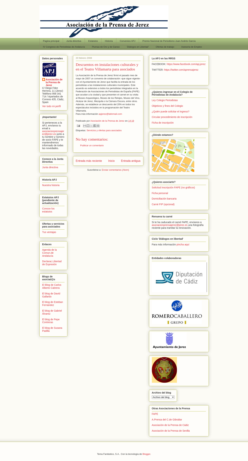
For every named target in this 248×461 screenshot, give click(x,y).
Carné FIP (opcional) (163, 204)
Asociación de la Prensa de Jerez (54, 82)
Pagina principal (51, 41)
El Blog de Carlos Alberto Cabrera (51, 286)
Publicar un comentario (92, 145)
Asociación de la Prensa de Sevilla (171, 430)
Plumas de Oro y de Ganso (106, 46)
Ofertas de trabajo (165, 46)
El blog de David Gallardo (51, 295)
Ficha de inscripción (163, 122)
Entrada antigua (130, 160)
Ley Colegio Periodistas (165, 100)
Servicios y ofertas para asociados (104, 130)
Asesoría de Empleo (191, 46)
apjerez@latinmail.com (110, 114)
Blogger (146, 454)
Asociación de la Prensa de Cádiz (170, 425)
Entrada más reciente (89, 160)
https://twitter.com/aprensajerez (181, 69)
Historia (109, 41)
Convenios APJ (127, 41)
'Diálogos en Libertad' (138, 46)
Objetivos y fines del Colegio (167, 105)
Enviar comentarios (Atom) (115, 170)
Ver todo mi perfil (51, 106)
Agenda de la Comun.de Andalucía (49, 252)
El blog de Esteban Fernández (52, 303)
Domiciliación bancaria (164, 198)
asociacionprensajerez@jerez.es (53, 132)
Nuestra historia (51, 185)
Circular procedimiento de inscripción (172, 117)
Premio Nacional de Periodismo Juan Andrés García (169, 41)
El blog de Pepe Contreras (51, 321)
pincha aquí (183, 244)
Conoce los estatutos (48, 210)
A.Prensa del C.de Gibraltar (167, 419)
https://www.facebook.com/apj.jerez (186, 64)
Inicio (111, 160)
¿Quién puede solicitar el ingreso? (170, 111)
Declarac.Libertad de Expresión (52, 263)
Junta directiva (73, 41)
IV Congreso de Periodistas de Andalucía (64, 46)
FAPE (155, 413)
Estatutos (93, 41)
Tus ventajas (49, 232)
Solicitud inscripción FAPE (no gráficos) (173, 187)
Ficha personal (160, 193)
